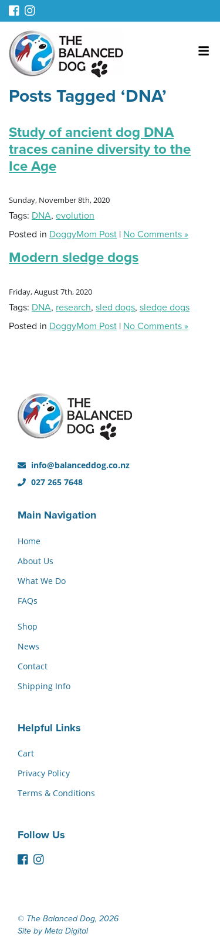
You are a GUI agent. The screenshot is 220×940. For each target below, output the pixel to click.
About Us (35, 560)
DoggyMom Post (83, 234)
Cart (26, 753)
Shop (28, 626)
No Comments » (155, 234)
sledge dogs (164, 307)
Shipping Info (44, 686)
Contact (33, 666)
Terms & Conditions (56, 793)
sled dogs (115, 307)
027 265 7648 (50, 482)
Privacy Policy (44, 773)
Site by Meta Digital (53, 931)
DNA (41, 216)
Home (29, 541)
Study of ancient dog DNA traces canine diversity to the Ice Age (100, 149)
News (28, 646)
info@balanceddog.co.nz (74, 465)
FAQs (28, 600)
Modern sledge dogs (73, 257)
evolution (75, 216)
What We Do (42, 580)
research (73, 307)
